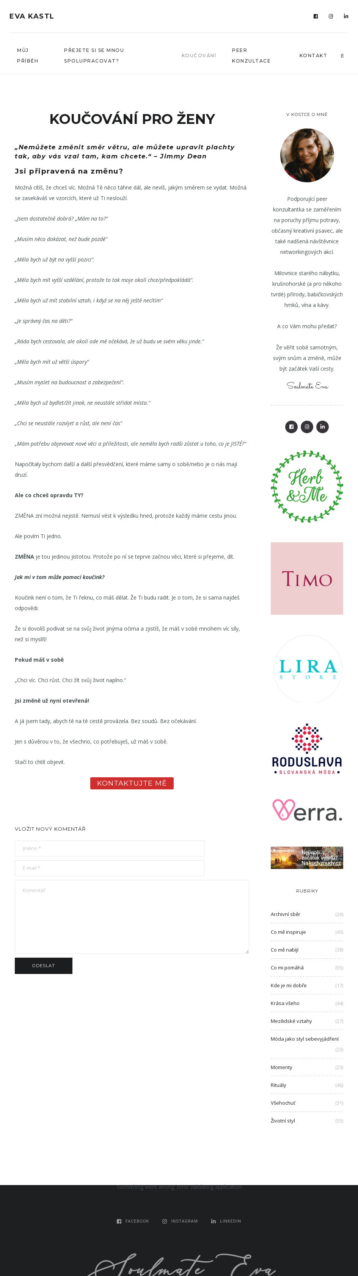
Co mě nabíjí (284, 949)
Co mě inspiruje (288, 931)
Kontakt (314, 55)
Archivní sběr (285, 914)
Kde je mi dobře (289, 985)
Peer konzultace (251, 55)
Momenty (281, 1067)
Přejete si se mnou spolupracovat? (94, 55)
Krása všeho (285, 1003)
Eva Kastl (32, 16)
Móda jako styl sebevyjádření (305, 1038)
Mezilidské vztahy (291, 1021)
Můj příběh (27, 55)
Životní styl (283, 1120)
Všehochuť (283, 1102)
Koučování (199, 55)
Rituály (278, 1085)
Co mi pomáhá (287, 967)
